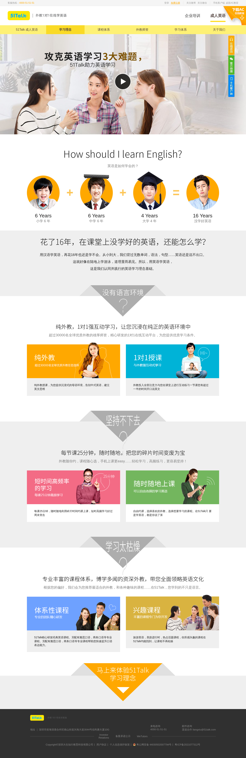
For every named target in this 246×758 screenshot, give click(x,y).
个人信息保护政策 (120, 744)
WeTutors (142, 736)
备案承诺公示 (123, 736)
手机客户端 (219, 3)
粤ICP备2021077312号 (187, 744)
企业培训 (192, 15)
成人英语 (218, 15)
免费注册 (175, 3)
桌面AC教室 (232, 3)
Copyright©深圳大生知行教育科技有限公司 (69, 744)
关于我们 (219, 29)
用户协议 (101, 744)
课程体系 (104, 29)
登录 (166, 3)
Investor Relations (104, 736)
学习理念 (65, 29)
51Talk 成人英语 (27, 29)
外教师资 (142, 29)
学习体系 (181, 29)
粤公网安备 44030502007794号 (152, 744)
